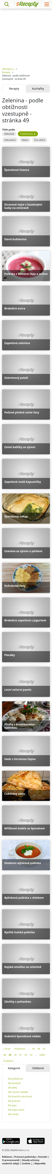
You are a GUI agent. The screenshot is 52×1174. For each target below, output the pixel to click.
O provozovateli (11, 1160)
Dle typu (12, 1105)
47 (44, 1048)
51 (20, 1054)
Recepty (6, 72)
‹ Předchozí (19, 1048)
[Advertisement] (26, 36)
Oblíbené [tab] (38, 1068)
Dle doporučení (16, 1109)
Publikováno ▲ (28, 133)
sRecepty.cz (8, 68)
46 (39, 1048)
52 (26, 1054)
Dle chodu (13, 1114)
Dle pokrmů (14, 1100)
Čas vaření (39, 139)
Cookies (26, 1163)
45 (33, 1048)
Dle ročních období (18, 1092)
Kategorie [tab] (14, 1068)
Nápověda (40, 1163)
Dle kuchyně (14, 1083)
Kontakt (42, 1156)
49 (10, 1054)
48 (4, 1054)
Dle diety (12, 1087)
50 (15, 1054)
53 (31, 1054)
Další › (43, 1054)
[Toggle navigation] (47, 4)
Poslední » (8, 1060)
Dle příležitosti (15, 1078)
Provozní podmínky (25, 1156)
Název (25, 139)
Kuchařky (38, 88)
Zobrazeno (10, 139)
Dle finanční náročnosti (20, 1096)
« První (7, 1048)
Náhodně (9, 133)
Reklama (7, 1156)
